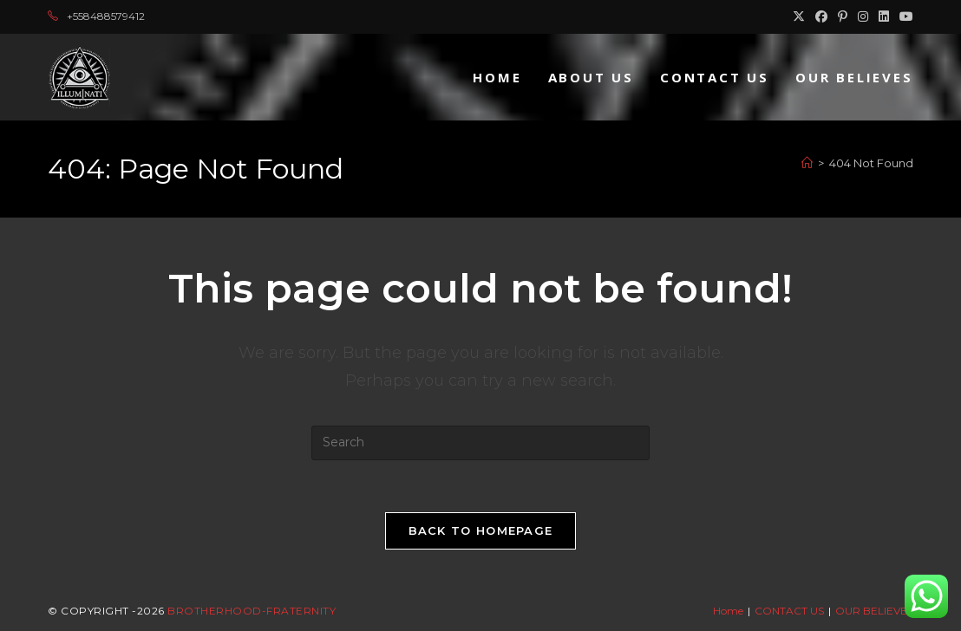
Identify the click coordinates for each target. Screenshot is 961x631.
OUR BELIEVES (874, 610)
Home (728, 610)
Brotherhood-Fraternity (251, 610)
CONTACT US (789, 610)
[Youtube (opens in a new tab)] (903, 16)
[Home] (807, 163)
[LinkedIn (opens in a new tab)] (883, 16)
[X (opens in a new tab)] (799, 16)
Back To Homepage (481, 530)
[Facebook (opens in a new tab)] (821, 16)
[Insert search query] (480, 443)
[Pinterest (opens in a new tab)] (843, 16)
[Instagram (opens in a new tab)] (863, 16)
